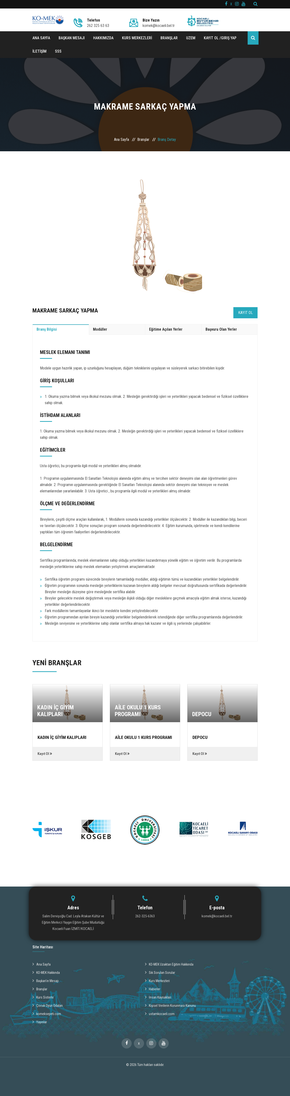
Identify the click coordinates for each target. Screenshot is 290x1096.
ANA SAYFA (41, 38)
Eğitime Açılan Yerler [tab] (166, 329)
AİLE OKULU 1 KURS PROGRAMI (138, 711)
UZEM (190, 38)
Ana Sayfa (121, 139)
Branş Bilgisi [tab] (47, 329)
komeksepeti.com (46, 1013)
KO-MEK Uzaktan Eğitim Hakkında (169, 963)
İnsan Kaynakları (158, 996)
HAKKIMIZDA (103, 38)
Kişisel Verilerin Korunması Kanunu (170, 1005)
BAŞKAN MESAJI (72, 38)
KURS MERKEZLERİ (137, 38)
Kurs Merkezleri (157, 980)
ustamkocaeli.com (160, 1013)
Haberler (152, 988)
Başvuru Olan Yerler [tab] (221, 329)
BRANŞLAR (169, 38)
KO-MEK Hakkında (46, 972)
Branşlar (143, 139)
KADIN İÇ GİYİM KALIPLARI (55, 711)
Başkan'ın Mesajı (45, 980)
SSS (58, 51)
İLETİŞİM (39, 51)
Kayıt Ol (245, 312)
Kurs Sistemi (42, 996)
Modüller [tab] (100, 329)
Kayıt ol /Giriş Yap (220, 38)
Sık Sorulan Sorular (160, 972)
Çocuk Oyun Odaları (47, 1005)
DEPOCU (201, 714)
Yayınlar (39, 1021)
